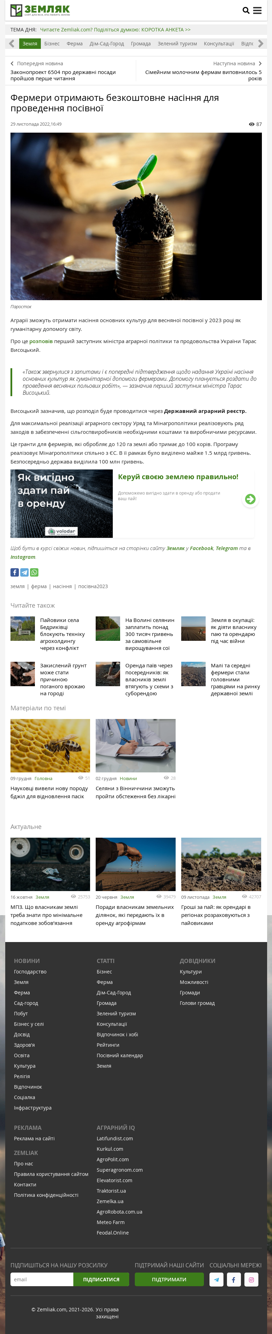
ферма (39, 586)
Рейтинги (108, 1045)
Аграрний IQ (116, 1128)
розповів (40, 341)
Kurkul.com (110, 1149)
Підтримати (169, 1279)
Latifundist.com (115, 1138)
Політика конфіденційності (46, 1195)
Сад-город (26, 1003)
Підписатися (101, 1279)
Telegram (227, 548)
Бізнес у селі (29, 1024)
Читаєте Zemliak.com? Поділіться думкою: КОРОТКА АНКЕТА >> (115, 29)
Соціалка (24, 1097)
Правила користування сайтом (51, 1174)
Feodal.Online (113, 1232)
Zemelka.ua (110, 1201)
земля (17, 586)
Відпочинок (28, 1086)
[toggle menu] (257, 10)
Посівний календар (120, 1055)
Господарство (30, 971)
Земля (30, 43)
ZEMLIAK (26, 1153)
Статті (106, 961)
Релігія (22, 1076)
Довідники (197, 961)
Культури (191, 971)
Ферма (75, 43)
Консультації (219, 43)
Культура (25, 1065)
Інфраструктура (33, 1107)
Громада (141, 43)
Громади (190, 992)
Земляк (176, 548)
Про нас (23, 1163)
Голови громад (197, 1003)
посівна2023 (93, 586)
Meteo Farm (111, 1222)
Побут (21, 1013)
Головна (43, 778)
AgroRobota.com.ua (119, 1211)
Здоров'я (24, 1045)
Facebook (201, 548)
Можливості (194, 982)
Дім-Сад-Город (107, 43)
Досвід (22, 1034)
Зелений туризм (177, 43)
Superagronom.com (120, 1169)
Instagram (22, 557)
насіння (62, 586)
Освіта (22, 1055)
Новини (128, 778)
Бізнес (52, 43)
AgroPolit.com (113, 1159)
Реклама (28, 1128)
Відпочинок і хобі (117, 1034)
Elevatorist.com (114, 1180)
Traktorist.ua (111, 1190)
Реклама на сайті (34, 1138)
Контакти (25, 1184)
